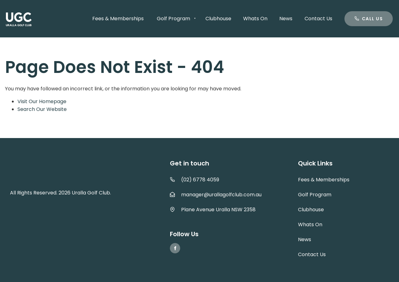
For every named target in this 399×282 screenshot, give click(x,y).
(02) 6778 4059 (200, 179)
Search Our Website (42, 109)
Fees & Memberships (118, 18)
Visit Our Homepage (41, 101)
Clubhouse (218, 18)
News (285, 18)
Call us (355, 15)
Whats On (255, 18)
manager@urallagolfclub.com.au (221, 194)
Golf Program (173, 18)
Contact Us (318, 18)
